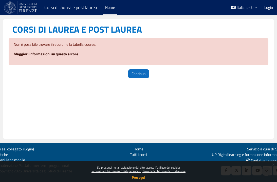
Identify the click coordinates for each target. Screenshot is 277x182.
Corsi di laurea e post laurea (70, 7)
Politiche (10, 154)
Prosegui (138, 177)
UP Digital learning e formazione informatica (237, 154)
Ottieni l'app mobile (19, 160)
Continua (139, 74)
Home (138, 148)
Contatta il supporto (255, 160)
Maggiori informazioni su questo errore (55, 54)
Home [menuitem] (110, 7)
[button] (244, 8)
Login (268, 7)
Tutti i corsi (138, 154)
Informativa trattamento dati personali (116, 171)
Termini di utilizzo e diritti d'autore (164, 171)
